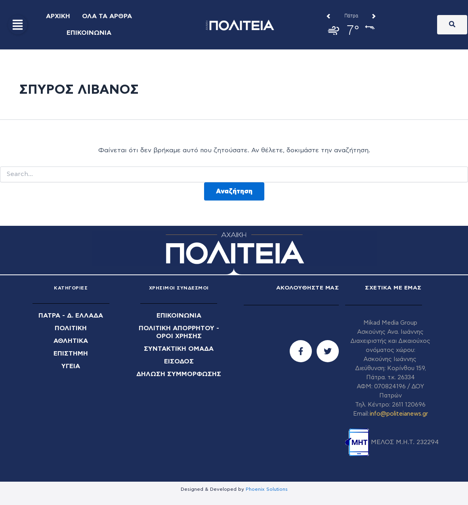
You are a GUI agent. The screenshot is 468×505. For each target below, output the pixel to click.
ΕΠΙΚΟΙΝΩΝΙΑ (179, 315)
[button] (17, 24)
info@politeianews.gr (399, 414)
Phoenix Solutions (267, 489)
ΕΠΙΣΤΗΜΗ (70, 353)
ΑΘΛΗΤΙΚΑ (70, 341)
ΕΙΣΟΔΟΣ (179, 361)
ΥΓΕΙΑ (70, 366)
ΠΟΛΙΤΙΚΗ (71, 328)
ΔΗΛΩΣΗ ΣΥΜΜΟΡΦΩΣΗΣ (178, 374)
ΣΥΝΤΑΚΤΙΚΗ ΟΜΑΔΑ (179, 349)
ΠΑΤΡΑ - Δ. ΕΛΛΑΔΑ (70, 315)
